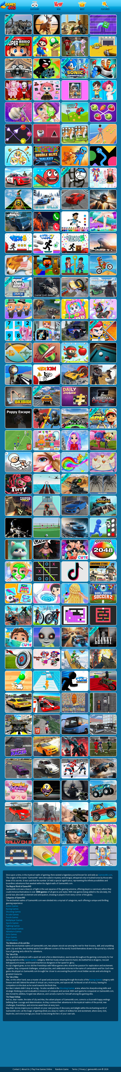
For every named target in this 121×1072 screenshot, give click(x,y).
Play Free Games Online (42, 1069)
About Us (25, 1069)
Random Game (61, 1069)
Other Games (11, 940)
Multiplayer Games (14, 920)
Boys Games (11, 937)
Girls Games (11, 934)
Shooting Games (13, 912)
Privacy (82, 1069)
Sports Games (12, 923)
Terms (74, 1069)
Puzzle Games (12, 917)
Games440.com (105, 875)
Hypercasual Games (14, 929)
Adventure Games (13, 932)
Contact (16, 1069)
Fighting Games (13, 926)
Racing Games (12, 909)
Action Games (12, 906)
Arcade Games (12, 915)
